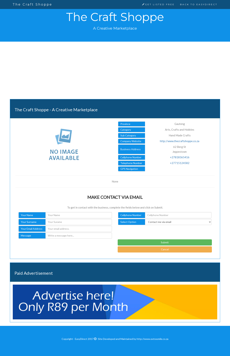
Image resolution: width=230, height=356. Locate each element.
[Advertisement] (115, 73)
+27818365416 (179, 157)
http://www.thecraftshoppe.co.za (179, 141)
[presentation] (145, 232)
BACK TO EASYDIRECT (198, 4)
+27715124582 (179, 163)
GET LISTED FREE (158, 4)
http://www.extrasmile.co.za (152, 338)
